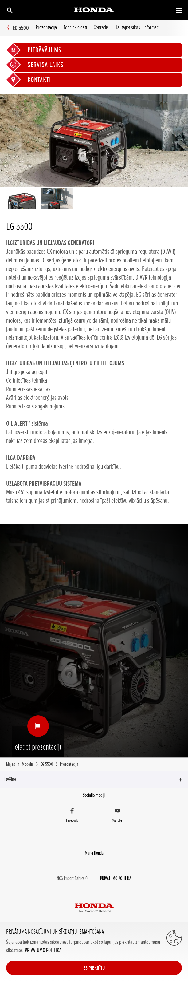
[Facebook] (72, 816)
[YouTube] (117, 816)
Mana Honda (94, 853)
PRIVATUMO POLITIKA (43, 950)
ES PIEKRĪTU (94, 967)
